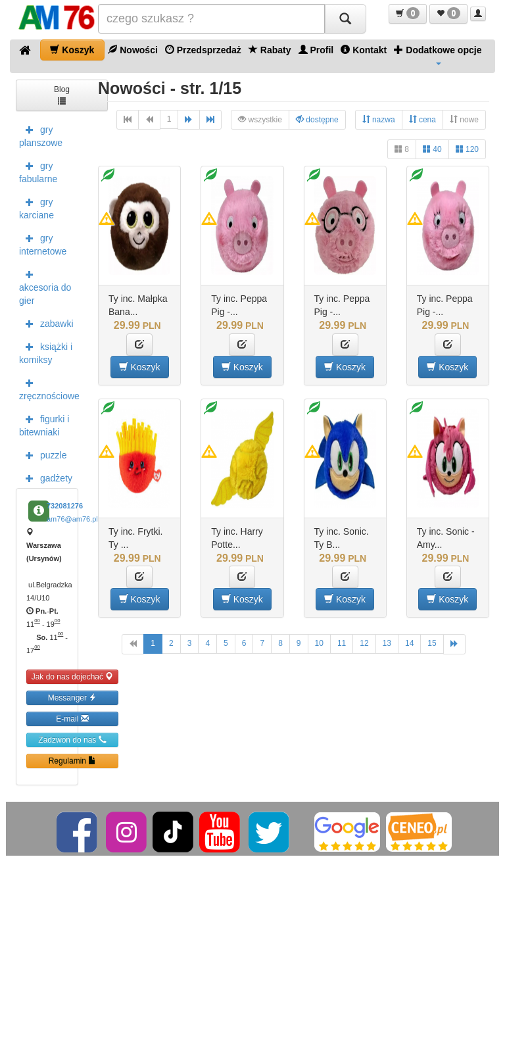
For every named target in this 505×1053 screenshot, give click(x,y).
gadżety (45, 477)
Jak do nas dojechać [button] (73, 676)
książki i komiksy (45, 352)
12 (364, 643)
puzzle (42, 454)
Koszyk (72, 49)
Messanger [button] (72, 697)
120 (467, 149)
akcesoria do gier (45, 286)
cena (422, 119)
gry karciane (36, 207)
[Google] (347, 831)
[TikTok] (173, 831)
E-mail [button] (72, 718)
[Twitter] (270, 831)
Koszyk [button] (139, 366)
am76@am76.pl (72, 519)
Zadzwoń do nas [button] (72, 740)
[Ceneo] (419, 831)
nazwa (378, 119)
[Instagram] (127, 831)
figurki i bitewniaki (44, 424)
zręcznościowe (48, 388)
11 (341, 643)
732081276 (65, 506)
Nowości (132, 49)
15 (431, 643)
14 (409, 643)
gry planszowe (40, 135)
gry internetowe (42, 243)
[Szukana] (211, 19)
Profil (316, 49)
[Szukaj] (345, 19)
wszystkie (260, 119)
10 (319, 643)
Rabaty (270, 49)
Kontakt (364, 49)
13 (387, 643)
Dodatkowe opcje (437, 54)
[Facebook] (78, 831)
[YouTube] (220, 831)
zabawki (46, 323)
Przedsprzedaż (203, 49)
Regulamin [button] (73, 761)
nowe (464, 119)
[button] (408, 14)
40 (432, 149)
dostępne (317, 119)
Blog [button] (62, 94)
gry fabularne (38, 171)
